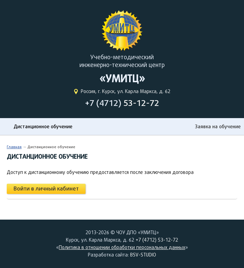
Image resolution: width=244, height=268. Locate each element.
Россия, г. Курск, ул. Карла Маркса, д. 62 (125, 91)
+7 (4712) (122, 103)
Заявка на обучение (218, 126)
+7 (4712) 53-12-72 (157, 240)
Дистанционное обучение (43, 126)
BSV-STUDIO (143, 255)
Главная (14, 146)
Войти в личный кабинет (46, 188)
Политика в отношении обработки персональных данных (122, 247)
